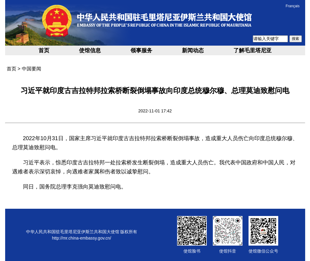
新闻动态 (193, 50)
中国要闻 (31, 68)
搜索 (295, 39)
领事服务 (141, 50)
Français (292, 6)
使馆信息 (90, 50)
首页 (43, 50)
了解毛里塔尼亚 (252, 50)
